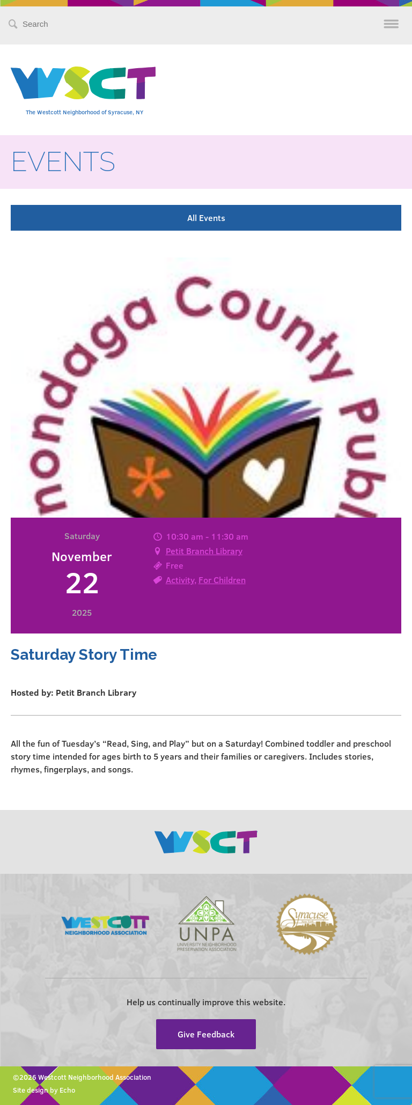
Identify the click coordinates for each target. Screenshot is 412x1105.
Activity (180, 579)
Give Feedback (206, 1034)
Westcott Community (83, 83)
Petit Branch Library (204, 550)
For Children (222, 579)
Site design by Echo (44, 1090)
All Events (206, 217)
